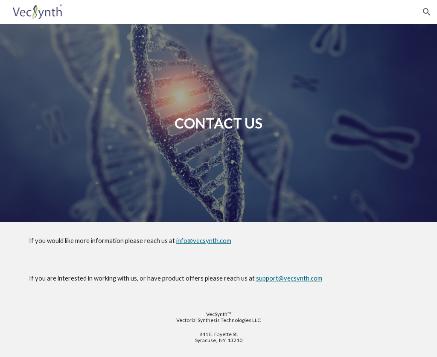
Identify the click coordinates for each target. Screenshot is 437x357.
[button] (427, 12)
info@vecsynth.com (203, 240)
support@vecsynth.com (289, 278)
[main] (218, 123)
